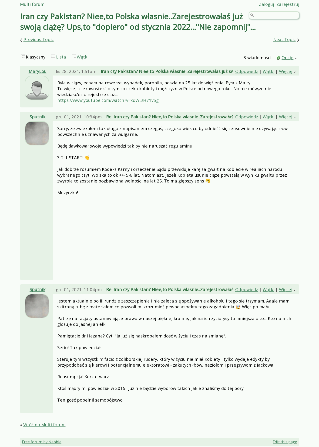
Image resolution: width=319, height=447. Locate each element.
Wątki (82, 57)
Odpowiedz (246, 71)
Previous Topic (39, 39)
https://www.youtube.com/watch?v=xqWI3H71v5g (108, 100)
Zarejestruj (287, 4)
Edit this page (285, 441)
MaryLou (38, 71)
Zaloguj (266, 4)
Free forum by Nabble (41, 441)
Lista (61, 57)
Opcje (287, 57)
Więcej (285, 71)
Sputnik (37, 117)
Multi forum (32, 4)
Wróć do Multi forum (44, 424)
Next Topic (284, 39)
